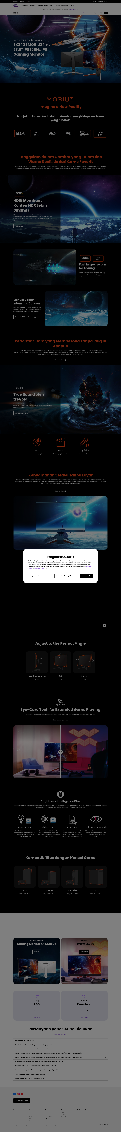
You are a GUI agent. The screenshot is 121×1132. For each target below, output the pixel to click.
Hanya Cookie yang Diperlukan (66, 576)
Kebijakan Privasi (39, 568)
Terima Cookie (86, 576)
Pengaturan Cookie (36, 576)
